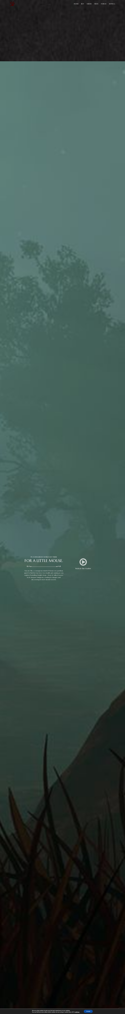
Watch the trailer (83, 568)
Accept (88, 1011)
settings (77, 1012)
